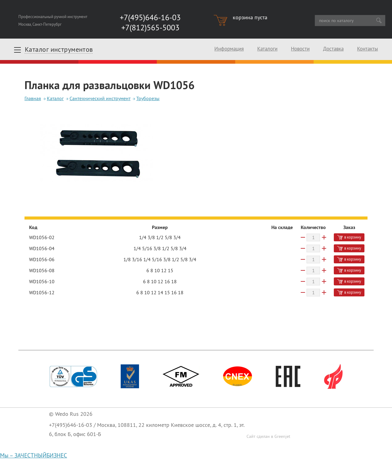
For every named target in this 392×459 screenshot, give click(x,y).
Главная (32, 98)
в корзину (349, 237)
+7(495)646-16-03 (70, 424)
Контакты (367, 48)
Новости (300, 48)
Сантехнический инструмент (100, 98)
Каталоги (267, 48)
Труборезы (148, 98)
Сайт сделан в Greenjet (268, 436)
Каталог (55, 98)
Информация (229, 48)
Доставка (333, 48)
